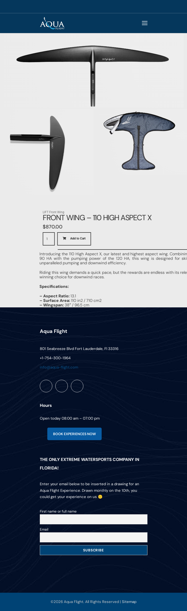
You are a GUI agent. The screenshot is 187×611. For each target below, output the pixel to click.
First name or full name (58, 511)
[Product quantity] (109, 239)
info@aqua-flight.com (59, 367)
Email (44, 529)
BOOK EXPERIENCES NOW (74, 434)
